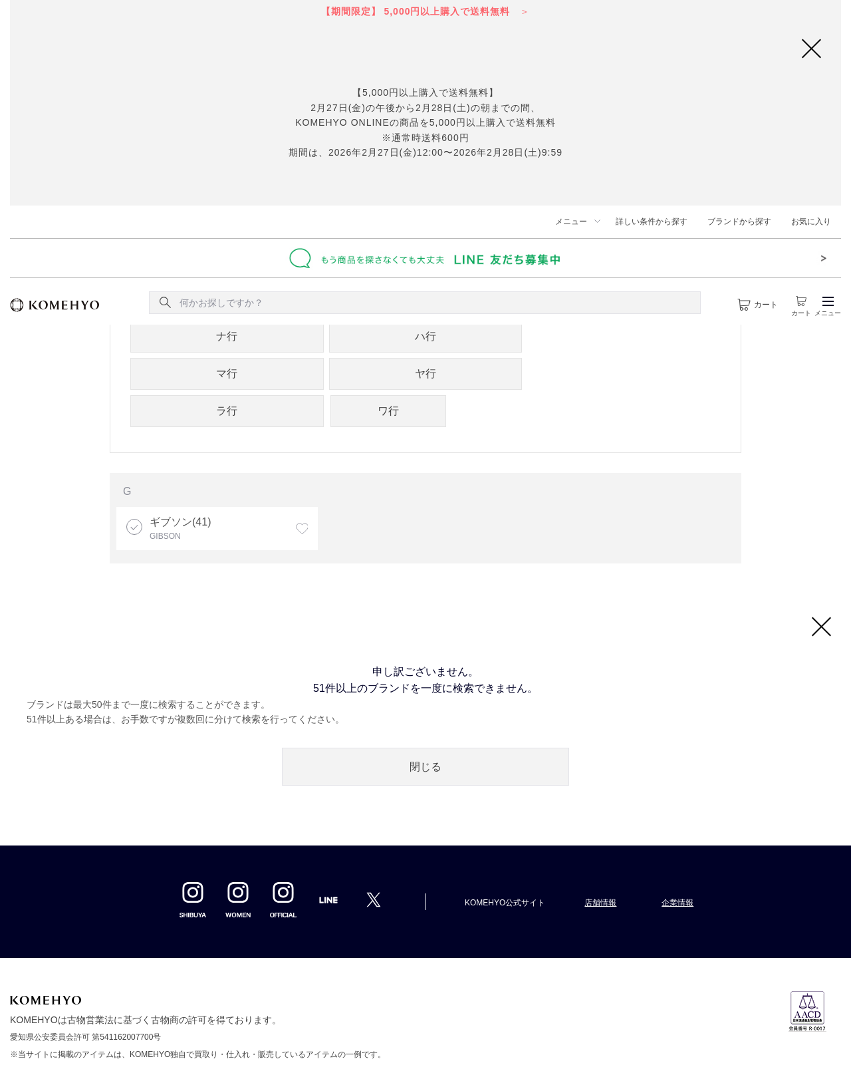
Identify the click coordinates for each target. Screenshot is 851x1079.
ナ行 (226, 336)
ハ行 (425, 336)
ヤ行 (425, 373)
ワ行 (388, 410)
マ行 (226, 373)
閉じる (425, 766)
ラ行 (226, 410)
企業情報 (677, 902)
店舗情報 (600, 902)
